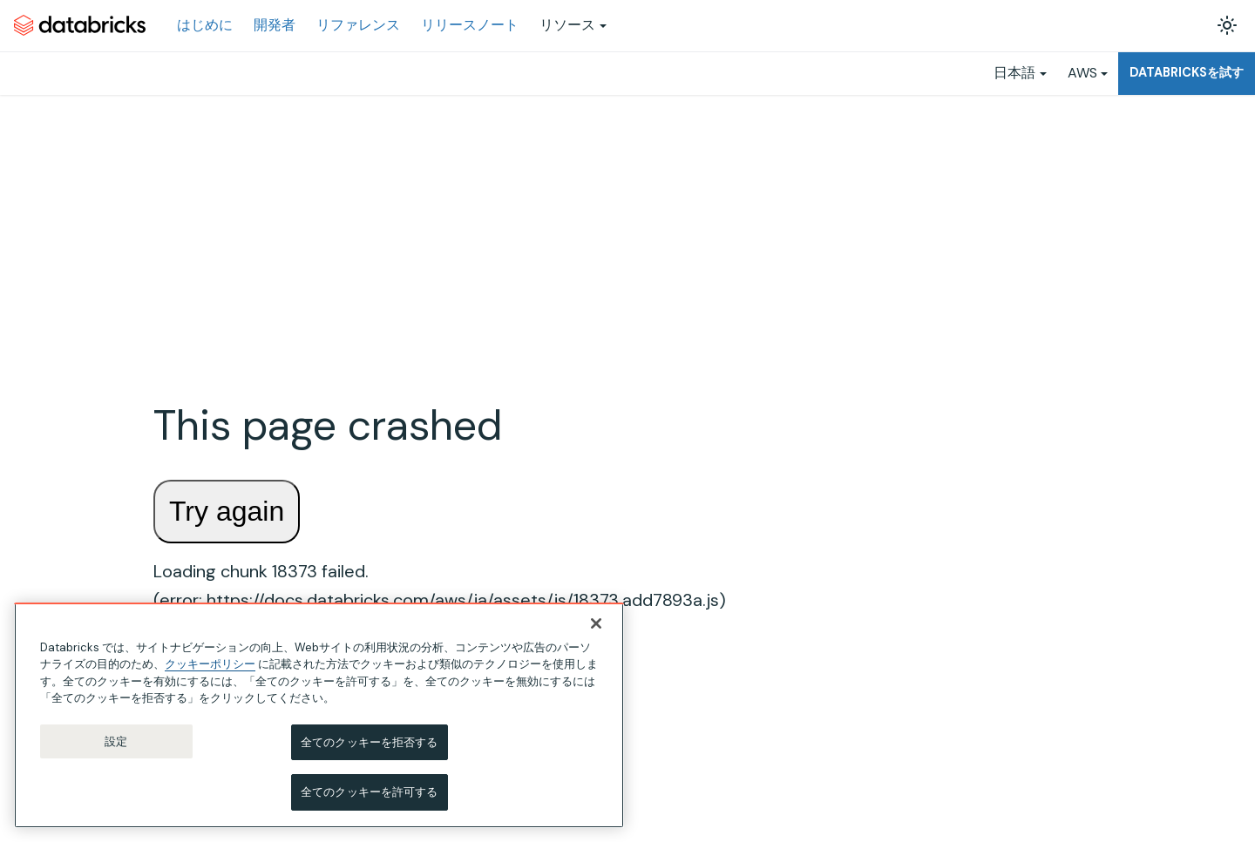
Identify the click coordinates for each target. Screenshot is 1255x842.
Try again (226, 511)
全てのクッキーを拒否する (369, 742)
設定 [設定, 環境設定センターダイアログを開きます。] (116, 741)
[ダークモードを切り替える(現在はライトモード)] (1227, 25)
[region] (319, 715)
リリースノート (470, 25)
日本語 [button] (1014, 73)
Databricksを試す (1187, 72)
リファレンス (358, 25)
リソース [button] (567, 25)
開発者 (274, 25)
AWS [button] (1082, 73)
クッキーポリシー (210, 664)
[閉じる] (596, 623)
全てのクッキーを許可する (369, 792)
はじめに (205, 25)
